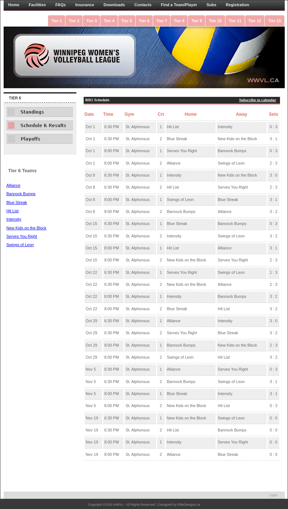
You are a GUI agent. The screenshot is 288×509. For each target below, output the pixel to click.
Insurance (84, 5)
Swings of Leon (20, 244)
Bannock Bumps (21, 194)
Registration (237, 5)
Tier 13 (274, 21)
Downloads (114, 5)
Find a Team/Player (179, 5)
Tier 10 (215, 21)
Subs (211, 5)
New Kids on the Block (27, 228)
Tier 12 (254, 21)
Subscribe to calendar (257, 100)
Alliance (14, 185)
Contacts (143, 5)
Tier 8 (179, 21)
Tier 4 (109, 21)
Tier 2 (74, 21)
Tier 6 (144, 21)
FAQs (60, 5)
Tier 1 (56, 21)
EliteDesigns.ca (188, 504)
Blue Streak (17, 202)
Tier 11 (235, 21)
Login (273, 495)
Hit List (13, 211)
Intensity (14, 219)
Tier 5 (126, 21)
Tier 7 (161, 21)
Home (14, 5)
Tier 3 (91, 21)
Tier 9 (196, 21)
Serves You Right (22, 236)
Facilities (37, 5)
